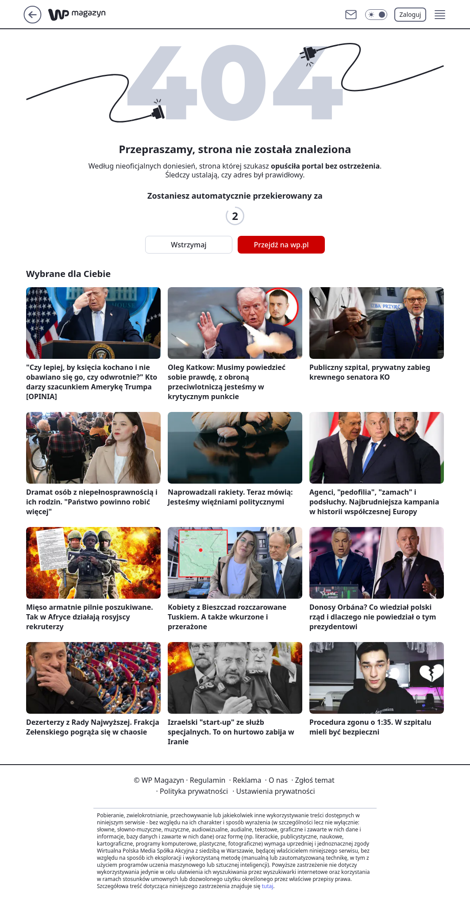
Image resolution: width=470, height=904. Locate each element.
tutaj (267, 886)
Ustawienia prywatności (273, 791)
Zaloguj (410, 14)
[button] (440, 15)
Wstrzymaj (188, 245)
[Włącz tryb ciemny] (376, 14)
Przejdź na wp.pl (281, 245)
